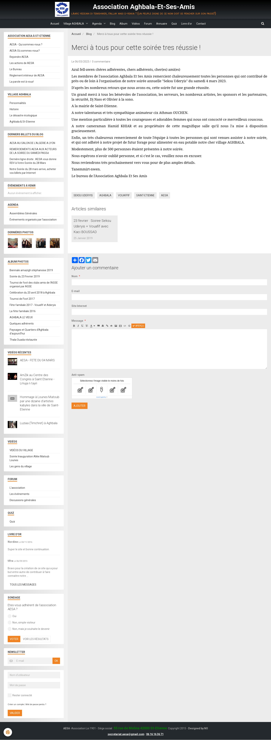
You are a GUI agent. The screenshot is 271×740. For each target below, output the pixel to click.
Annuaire (164, 23)
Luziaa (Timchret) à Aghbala (38, 423)
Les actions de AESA (22, 63)
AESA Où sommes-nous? (25, 50)
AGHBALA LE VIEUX (21, 317)
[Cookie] (8, 732)
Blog (110, 23)
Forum (149, 23)
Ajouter (79, 412)
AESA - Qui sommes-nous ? (26, 44)
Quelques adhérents (22, 323)
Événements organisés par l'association (33, 219)
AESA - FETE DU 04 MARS (37, 360)
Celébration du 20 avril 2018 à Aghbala (32, 292)
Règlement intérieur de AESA (27, 75)
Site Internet (79, 312)
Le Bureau (16, 69)
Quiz (178, 23)
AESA (164, 195)
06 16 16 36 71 (155, 734)
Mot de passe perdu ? (36, 704)
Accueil (48, 23)
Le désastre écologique (23, 115)
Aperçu (138, 332)
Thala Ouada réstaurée (23, 339)
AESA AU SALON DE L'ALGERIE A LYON (32, 143)
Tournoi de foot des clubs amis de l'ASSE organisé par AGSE (34, 284)
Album (122, 23)
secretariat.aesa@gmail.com (126, 734)
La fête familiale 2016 (23, 311)
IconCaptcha (101, 404)
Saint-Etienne (145, 195)
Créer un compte (16, 704)
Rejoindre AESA (19, 57)
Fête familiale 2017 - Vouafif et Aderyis (33, 305)
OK (56, 660)
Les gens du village (21, 466)
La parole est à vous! (22, 81)
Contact (207, 23)
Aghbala (105, 195)
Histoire (14, 109)
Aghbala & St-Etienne (22, 121)
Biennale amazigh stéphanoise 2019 (31, 270)
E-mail (76, 298)
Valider (15, 713)
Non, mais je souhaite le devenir (29, 629)
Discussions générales (23, 500)
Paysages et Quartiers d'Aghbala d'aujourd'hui (29, 331)
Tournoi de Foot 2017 (22, 298)
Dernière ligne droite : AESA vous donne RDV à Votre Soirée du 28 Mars (33, 161)
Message (77, 327)
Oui (12, 616)
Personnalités (18, 103)
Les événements (19, 494)
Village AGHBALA (68, 23)
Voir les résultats (36, 639)
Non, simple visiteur (21, 623)
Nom (75, 283)
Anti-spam (78, 381)
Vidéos (136, 23)
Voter (14, 639)
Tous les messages (23, 584)
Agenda (93, 23)
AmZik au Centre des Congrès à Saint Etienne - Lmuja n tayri (37, 379)
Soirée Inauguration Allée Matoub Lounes (29, 458)
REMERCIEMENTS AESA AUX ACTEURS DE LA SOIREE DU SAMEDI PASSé (33, 151)
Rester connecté (20, 695)
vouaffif (124, 195)
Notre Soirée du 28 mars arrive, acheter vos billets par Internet (33, 171)
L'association (17, 487)
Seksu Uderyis (83, 195)
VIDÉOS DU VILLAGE (21, 450)
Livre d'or (192, 23)
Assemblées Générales (23, 213)
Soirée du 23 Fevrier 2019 (25, 276)
